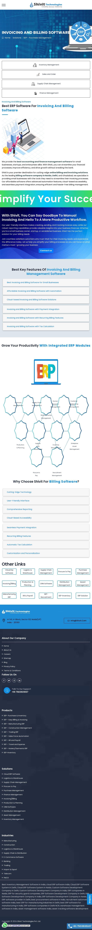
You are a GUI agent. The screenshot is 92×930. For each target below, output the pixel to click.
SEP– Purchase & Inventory (15, 715)
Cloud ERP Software (12, 774)
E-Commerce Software (14, 857)
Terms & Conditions (12, 670)
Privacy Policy (9, 666)
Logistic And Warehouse (38, 435)
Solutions (17, 37)
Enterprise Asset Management (74, 436)
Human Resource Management (45, 404)
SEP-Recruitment (46, 595)
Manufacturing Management (83, 404)
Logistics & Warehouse (13, 778)
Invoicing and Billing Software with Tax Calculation (30, 326)
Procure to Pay (36, 463)
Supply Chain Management (27, 404)
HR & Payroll (28, 595)
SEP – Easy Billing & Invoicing (15, 719)
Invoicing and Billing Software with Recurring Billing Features (35, 317)
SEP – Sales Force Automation (16, 736)
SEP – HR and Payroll (12, 740)
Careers (7, 654)
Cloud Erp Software (9, 571)
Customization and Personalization (23, 553)
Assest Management (83, 583)
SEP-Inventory (64, 595)
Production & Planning (20, 435)
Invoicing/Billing (9, 583)
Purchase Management (83, 571)
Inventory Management (56, 435)
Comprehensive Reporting (19, 509)
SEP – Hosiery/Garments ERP (15, 748)
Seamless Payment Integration (21, 527)
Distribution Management (64, 583)
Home (6, 37)
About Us (7, 650)
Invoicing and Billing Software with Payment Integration (33, 309)
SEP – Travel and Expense (14, 744)
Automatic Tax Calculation (19, 544)
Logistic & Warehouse (27, 571)
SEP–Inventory (10, 752)
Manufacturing (10, 840)
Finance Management (13, 794)
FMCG (6, 877)
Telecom (7, 873)
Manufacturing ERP (9, 595)
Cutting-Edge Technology (19, 492)
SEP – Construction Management (18, 728)
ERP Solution (83, 595)
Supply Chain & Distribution (15, 853)
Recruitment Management (57, 463)
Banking (7, 861)
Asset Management (12, 815)
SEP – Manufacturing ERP (14, 724)
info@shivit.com (77, 620)
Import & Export (10, 869)
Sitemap (7, 658)
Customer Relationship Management (64, 404)
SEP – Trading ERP (11, 732)
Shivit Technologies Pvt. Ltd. (29, 921)
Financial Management (9, 404)
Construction (9, 845)
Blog (5, 662)
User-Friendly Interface (18, 500)
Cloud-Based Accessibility (19, 517)
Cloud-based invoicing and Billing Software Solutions (31, 299)
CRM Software (46, 583)
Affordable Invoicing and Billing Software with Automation (34, 291)
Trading (7, 865)
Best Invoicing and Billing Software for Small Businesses (33, 282)
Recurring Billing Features (19, 536)
